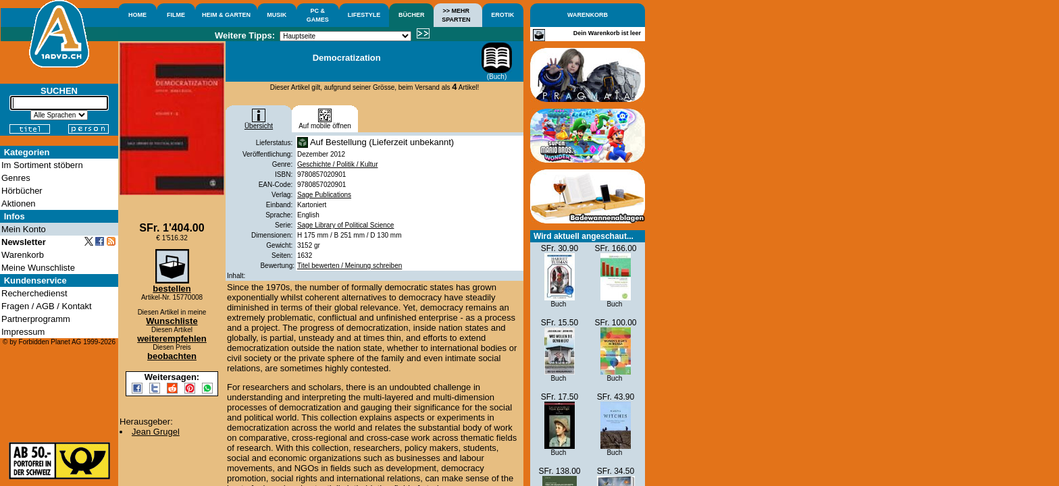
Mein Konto (23, 229)
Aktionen (18, 203)
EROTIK (502, 14)
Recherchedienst (34, 293)
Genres (15, 178)
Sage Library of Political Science (345, 225)
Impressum (23, 332)
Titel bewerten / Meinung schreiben (349, 265)
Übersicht (258, 123)
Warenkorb (22, 255)
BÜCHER (411, 14)
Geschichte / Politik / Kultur (337, 164)
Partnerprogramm (35, 319)
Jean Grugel (156, 432)
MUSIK (276, 14)
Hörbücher (22, 191)
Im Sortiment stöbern (42, 165)
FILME (176, 14)
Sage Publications (324, 194)
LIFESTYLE (364, 14)
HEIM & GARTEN (226, 14)
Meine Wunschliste (38, 268)
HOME (137, 14)
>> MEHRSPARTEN (456, 15)
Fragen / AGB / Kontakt (46, 306)
